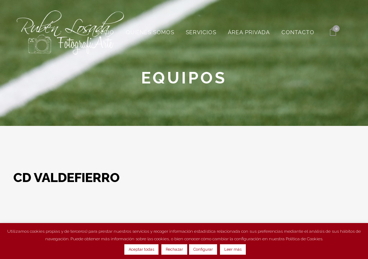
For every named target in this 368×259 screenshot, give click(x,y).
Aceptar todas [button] (141, 249)
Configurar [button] (203, 249)
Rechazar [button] (174, 249)
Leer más (233, 249)
